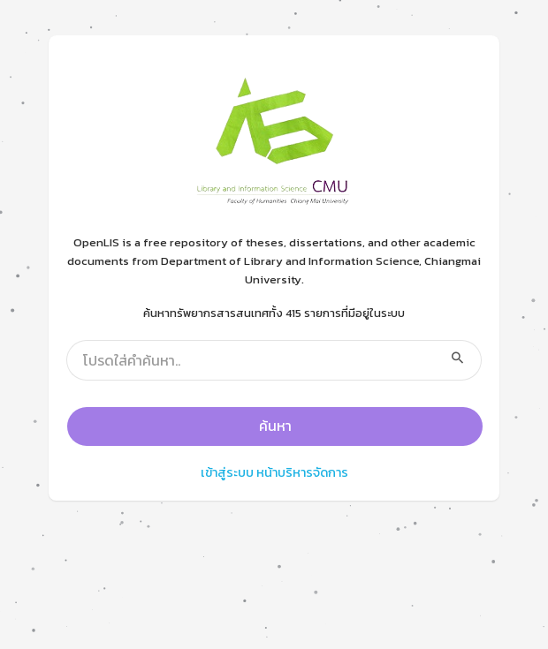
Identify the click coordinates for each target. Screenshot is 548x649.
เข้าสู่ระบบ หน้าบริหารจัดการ (274, 472)
